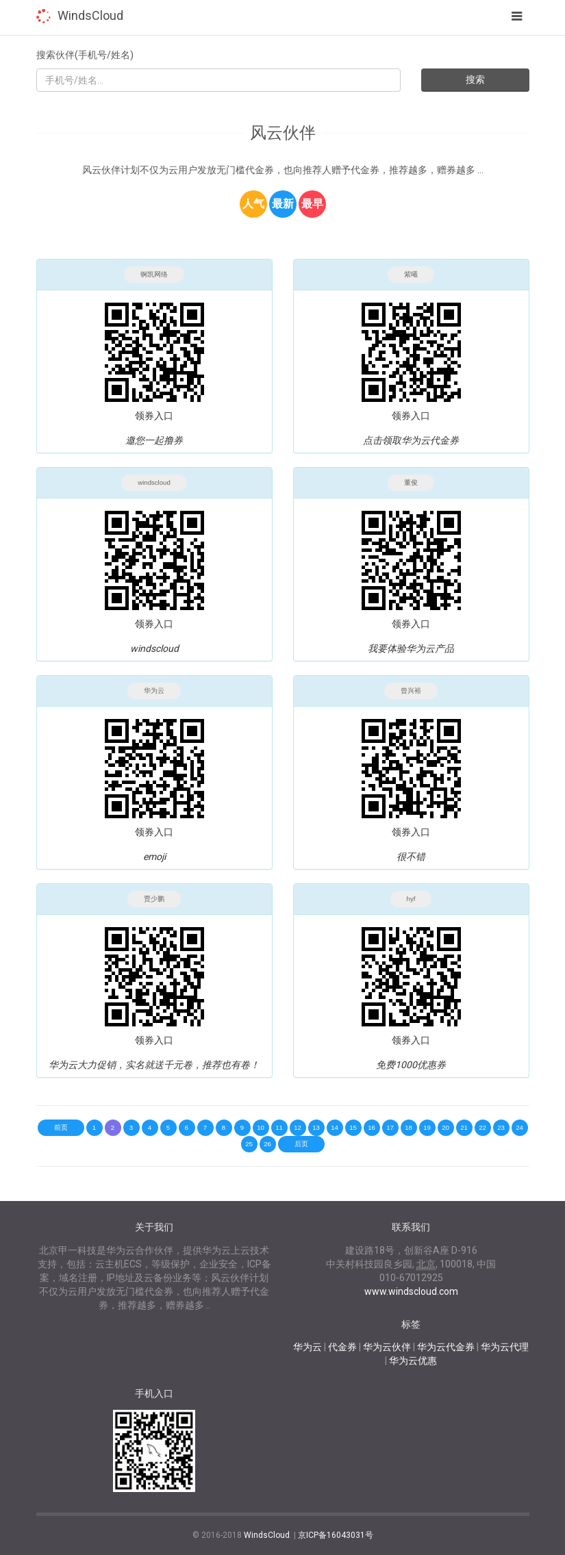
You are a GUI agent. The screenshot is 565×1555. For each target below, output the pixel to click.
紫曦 (411, 274)
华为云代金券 (446, 1346)
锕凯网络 (154, 274)
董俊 (411, 482)
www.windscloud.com (411, 1291)
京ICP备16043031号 (335, 1535)
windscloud (154, 482)
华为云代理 (505, 1346)
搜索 (475, 79)
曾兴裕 (411, 690)
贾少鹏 (154, 898)
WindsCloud (90, 15)
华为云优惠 (413, 1360)
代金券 (342, 1346)
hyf (411, 898)
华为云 (154, 690)
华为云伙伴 (387, 1346)
